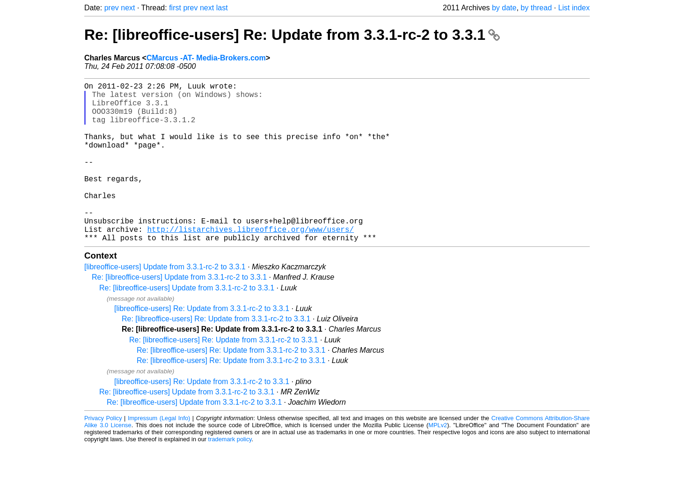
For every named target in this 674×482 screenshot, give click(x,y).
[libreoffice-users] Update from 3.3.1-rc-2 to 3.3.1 (165, 302)
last (222, 8)
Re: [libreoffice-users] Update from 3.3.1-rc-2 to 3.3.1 (179, 313)
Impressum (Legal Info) (159, 453)
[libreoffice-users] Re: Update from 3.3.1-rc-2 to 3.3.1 (201, 344)
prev (111, 8)
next (128, 8)
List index (574, 8)
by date (504, 8)
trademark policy (230, 474)
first (175, 8)
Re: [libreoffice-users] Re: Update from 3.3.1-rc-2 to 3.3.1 (292, 34)
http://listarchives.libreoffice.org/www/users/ (250, 263)
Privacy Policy (103, 453)
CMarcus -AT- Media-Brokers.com (206, 58)
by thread (536, 8)
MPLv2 (437, 460)
